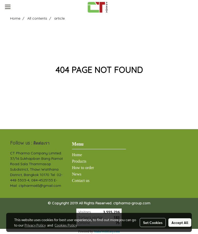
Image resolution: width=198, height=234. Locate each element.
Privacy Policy (35, 225)
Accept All (179, 222)
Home (77, 155)
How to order (83, 167)
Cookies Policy (66, 225)
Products (79, 161)
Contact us (80, 180)
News (76, 174)
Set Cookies (152, 222)
